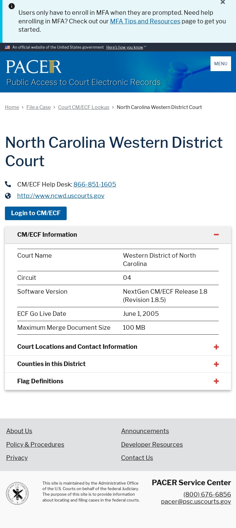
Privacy (17, 457)
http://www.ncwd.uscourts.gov (60, 196)
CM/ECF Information (47, 234)
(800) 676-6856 (207, 494)
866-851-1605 (94, 184)
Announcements (145, 431)
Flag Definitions (40, 381)
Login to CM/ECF (36, 213)
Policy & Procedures (35, 444)
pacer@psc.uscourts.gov (196, 501)
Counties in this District (51, 364)
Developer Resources (152, 444)
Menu (220, 63)
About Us (19, 431)
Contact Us (137, 457)
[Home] (33, 66)
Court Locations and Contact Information (77, 346)
